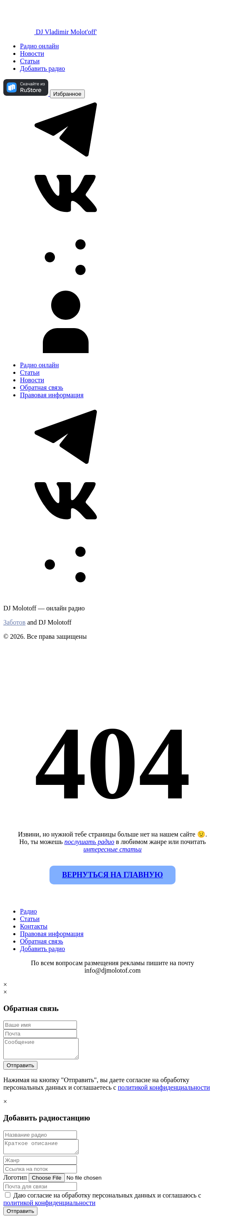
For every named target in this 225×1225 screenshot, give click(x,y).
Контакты (33, 926)
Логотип (15, 1183)
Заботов (14, 622)
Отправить (20, 1069)
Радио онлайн (39, 46)
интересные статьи (112, 849)
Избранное (67, 94)
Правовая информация (52, 394)
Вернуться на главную (112, 875)
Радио (28, 911)
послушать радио (89, 841)
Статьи (30, 61)
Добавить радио (42, 68)
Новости (32, 53)
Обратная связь (41, 387)
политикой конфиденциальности (164, 1091)
